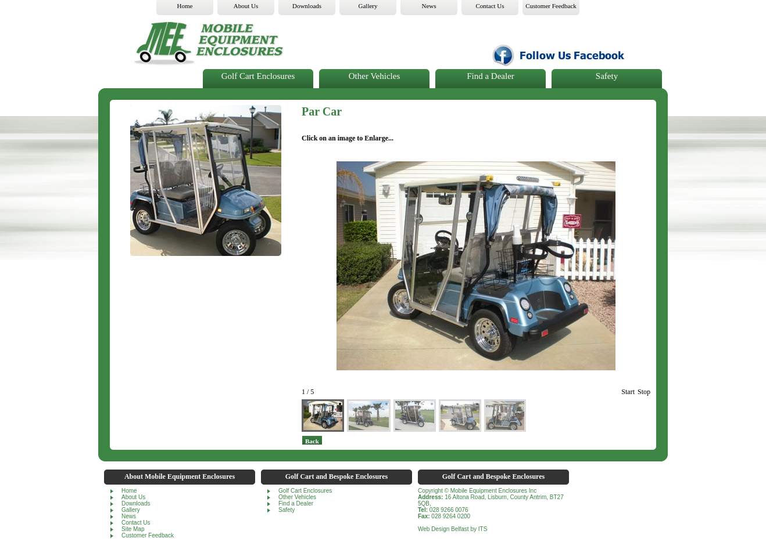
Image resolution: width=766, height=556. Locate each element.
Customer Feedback (147, 535)
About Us (133, 497)
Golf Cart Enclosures (258, 76)
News (128, 516)
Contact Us (135, 522)
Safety (607, 76)
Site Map (132, 529)
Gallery (130, 510)
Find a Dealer (490, 76)
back (312, 441)
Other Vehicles (374, 76)
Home (129, 491)
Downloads (135, 503)
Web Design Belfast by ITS (452, 529)
